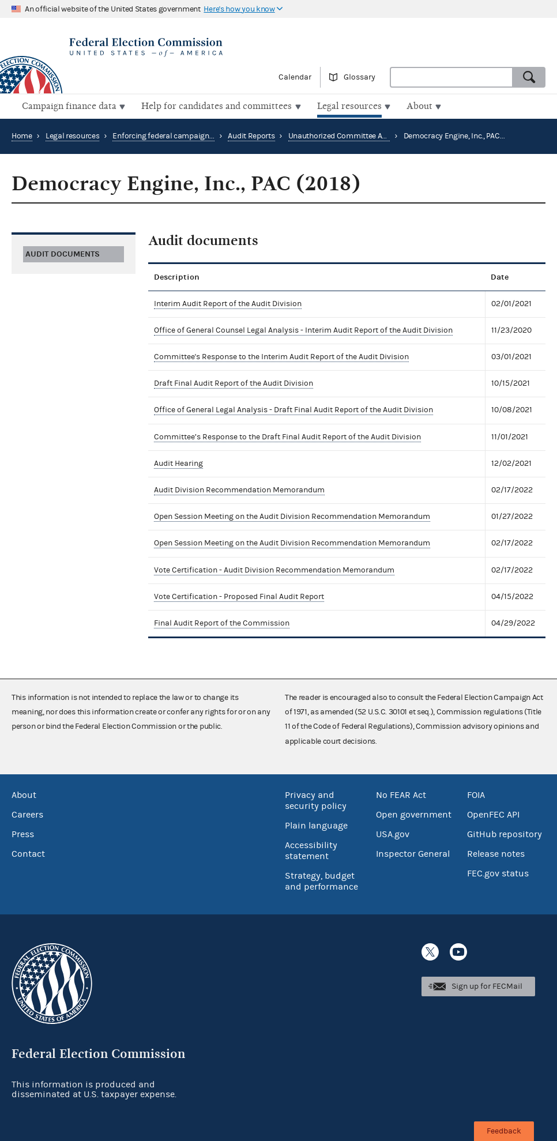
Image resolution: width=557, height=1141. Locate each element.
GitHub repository (504, 833)
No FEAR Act (401, 794)
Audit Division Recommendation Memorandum (239, 489)
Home (22, 135)
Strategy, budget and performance (321, 880)
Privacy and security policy (316, 799)
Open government (413, 813)
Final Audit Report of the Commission (221, 622)
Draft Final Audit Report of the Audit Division (233, 382)
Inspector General (413, 853)
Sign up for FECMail (486, 985)
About (24, 794)
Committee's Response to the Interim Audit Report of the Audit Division (281, 355)
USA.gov (392, 833)
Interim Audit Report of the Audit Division (228, 302)
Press (23, 833)
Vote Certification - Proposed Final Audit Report (239, 595)
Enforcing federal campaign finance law (181, 135)
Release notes (496, 853)
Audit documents (62, 252)
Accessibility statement (311, 849)
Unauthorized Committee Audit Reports (356, 135)
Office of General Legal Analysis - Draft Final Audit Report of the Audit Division (293, 408)
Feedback (504, 1131)
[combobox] (451, 77)
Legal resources (73, 135)
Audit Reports (251, 135)
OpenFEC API (493, 813)
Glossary (359, 77)
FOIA (476, 794)
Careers (27, 813)
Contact (28, 853)
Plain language (316, 824)
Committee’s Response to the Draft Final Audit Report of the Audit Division (287, 435)
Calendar (294, 77)
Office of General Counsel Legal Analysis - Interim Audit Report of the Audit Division (303, 329)
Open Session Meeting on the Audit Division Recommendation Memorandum (292, 515)
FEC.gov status (498, 872)
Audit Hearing (178, 462)
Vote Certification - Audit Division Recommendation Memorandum (274, 568)
